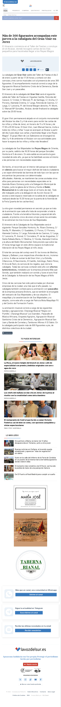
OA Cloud (45, 695)
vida (4, 15)
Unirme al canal (36, 595)
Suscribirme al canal (29, 613)
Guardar (41, 69)
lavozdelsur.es (10, 2)
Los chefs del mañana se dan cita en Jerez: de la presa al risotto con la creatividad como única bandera (29, 394)
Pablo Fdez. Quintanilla (12, 428)
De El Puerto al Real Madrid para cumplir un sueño (29, 476)
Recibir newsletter (33, 630)
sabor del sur (12, 15)
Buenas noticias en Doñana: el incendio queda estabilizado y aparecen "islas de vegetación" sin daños (28, 451)
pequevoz (16, 10)
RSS (28, 695)
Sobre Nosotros (33, 692)
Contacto (43, 692)
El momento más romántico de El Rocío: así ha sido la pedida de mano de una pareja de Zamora (30, 468)
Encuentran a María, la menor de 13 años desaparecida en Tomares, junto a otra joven (27, 443)
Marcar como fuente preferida (30, 684)
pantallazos (46, 10)
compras (25, 10)
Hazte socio (30, 664)
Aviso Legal (51, 692)
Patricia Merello (10, 371)
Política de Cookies (19, 695)
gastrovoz (35, 10)
